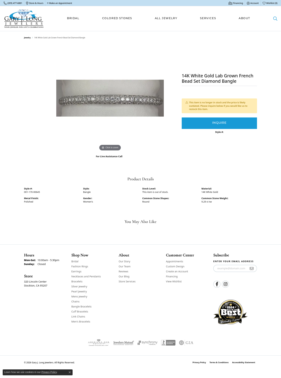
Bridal (73, 18)
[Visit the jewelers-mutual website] (123, 342)
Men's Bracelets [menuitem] (80, 321)
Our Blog (124, 276)
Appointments (174, 261)
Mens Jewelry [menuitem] (79, 296)
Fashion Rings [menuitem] (79, 266)
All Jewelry (166, 18)
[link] (13, 3)
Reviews (123, 271)
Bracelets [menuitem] (76, 281)
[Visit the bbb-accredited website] (168, 342)
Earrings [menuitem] (76, 271)
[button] (253, 3)
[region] (110, 98)
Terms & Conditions (218, 362)
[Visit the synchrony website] (148, 342)
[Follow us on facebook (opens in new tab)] (216, 284)
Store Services (127, 281)
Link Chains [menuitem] (78, 316)
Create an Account (177, 271)
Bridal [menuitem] (74, 261)
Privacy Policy (199, 362)
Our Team (124, 266)
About (244, 18)
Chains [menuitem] (75, 301)
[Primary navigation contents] (158, 18)
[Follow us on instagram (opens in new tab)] (225, 284)
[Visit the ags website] (99, 342)
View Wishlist (174, 281)
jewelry (27, 37)
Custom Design (175, 266)
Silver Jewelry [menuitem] (79, 286)
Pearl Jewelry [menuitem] (79, 291)
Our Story (124, 261)
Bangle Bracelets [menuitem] (81, 306)
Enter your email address (233, 261)
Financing (172, 276)
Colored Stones (117, 18)
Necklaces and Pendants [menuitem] (86, 276)
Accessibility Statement (243, 362)
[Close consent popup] (70, 372)
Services (208, 18)
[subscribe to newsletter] (252, 268)
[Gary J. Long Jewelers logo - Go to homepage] (24, 18)
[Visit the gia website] (186, 342)
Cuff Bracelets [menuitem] (79, 311)
